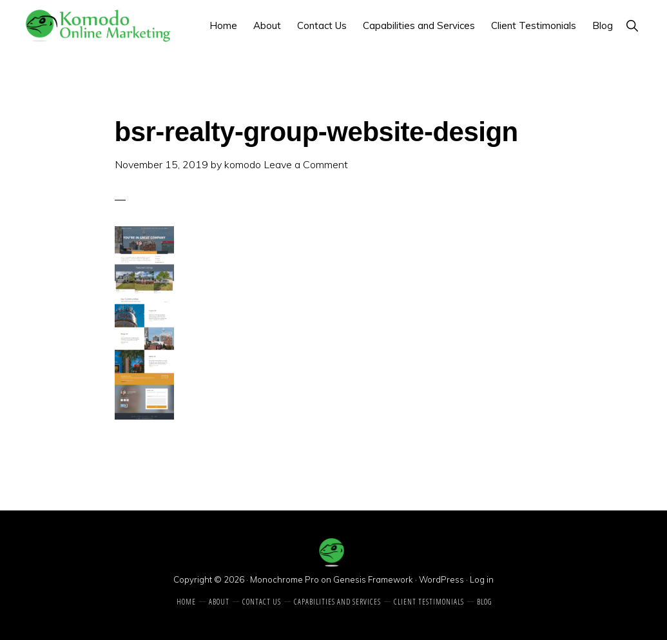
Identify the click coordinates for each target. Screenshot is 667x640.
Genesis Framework (373, 579)
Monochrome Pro (284, 579)
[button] (632, 25)
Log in (482, 579)
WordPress (441, 579)
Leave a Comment (306, 164)
